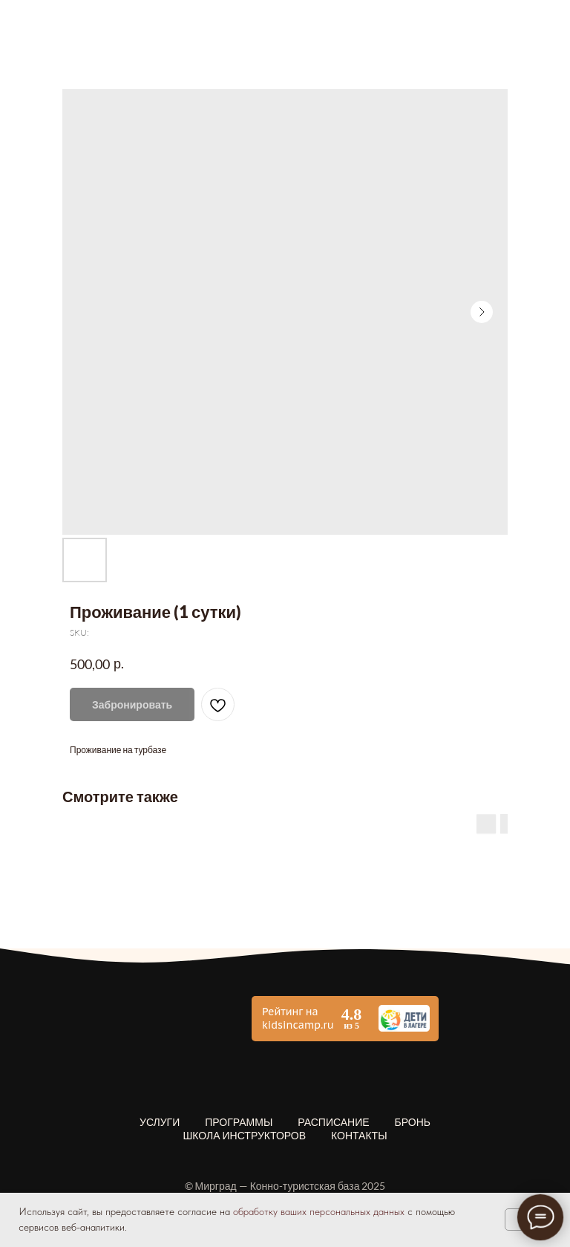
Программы (238, 1122)
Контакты (359, 1135)
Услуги (160, 1122)
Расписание (333, 1122)
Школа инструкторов (244, 1135)
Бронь (412, 1122)
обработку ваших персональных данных (318, 1211)
